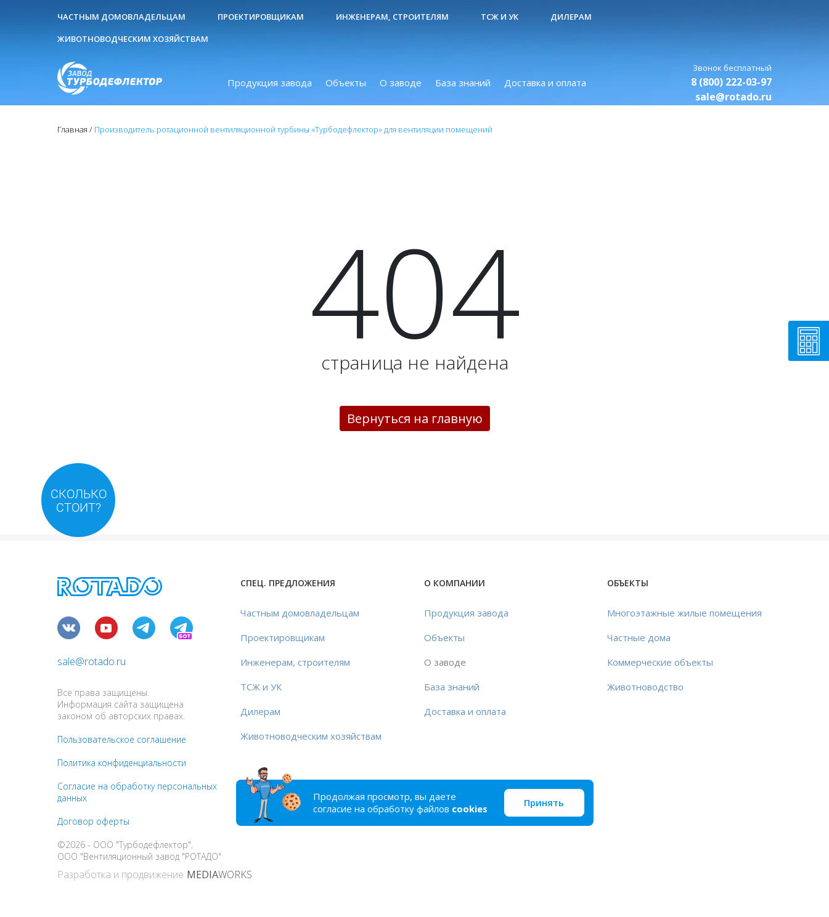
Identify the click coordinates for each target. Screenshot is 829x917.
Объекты (345, 82)
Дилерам (571, 16)
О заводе (401, 82)
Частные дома (639, 637)
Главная (72, 129)
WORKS (219, 874)
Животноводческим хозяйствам (132, 38)
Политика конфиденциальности (121, 763)
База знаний (463, 82)
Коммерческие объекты (660, 662)
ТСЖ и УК (499, 16)
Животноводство (645, 687)
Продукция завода (269, 82)
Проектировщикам (261, 16)
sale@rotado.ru (733, 96)
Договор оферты (93, 821)
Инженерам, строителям (392, 16)
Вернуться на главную (415, 418)
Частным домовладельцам (121, 16)
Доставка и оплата (545, 82)
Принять (544, 802)
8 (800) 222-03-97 (731, 82)
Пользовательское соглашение (121, 739)
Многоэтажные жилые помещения (684, 613)
